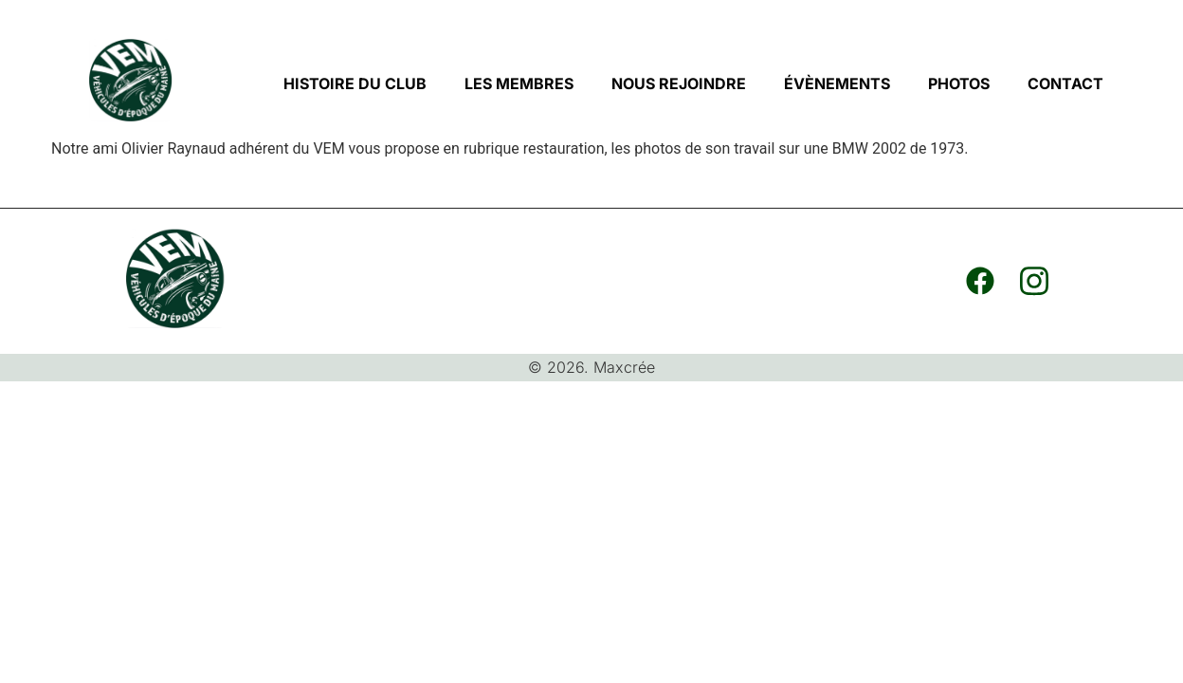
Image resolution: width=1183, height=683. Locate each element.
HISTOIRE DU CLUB (355, 83)
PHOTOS (959, 83)
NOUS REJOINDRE (678, 83)
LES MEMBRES (518, 83)
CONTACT (1065, 83)
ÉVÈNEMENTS (837, 83)
